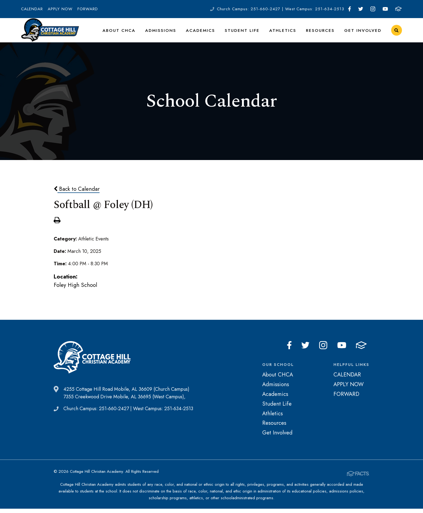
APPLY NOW (60, 9)
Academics (211, 33)
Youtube (385, 8)
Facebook (349, 8)
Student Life (251, 33)
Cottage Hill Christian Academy (50, 34)
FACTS (398, 8)
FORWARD (87, 9)
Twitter (360, 8)
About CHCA (135, 33)
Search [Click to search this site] (396, 34)
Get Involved (364, 33)
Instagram (372, 8)
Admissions (174, 33)
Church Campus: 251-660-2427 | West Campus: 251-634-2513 (280, 9)
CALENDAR (32, 9)
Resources (324, 33)
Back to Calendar (77, 196)
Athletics (289, 33)
